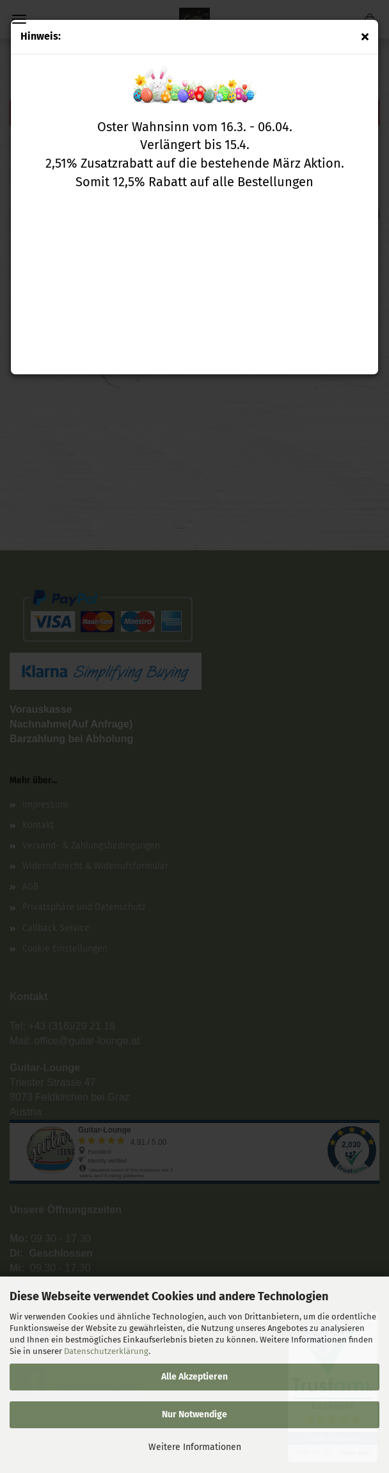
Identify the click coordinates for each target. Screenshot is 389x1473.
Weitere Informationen (194, 1447)
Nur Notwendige (194, 1414)
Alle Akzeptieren (194, 1376)
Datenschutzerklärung (106, 1351)
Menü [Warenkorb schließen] (19, 19)
